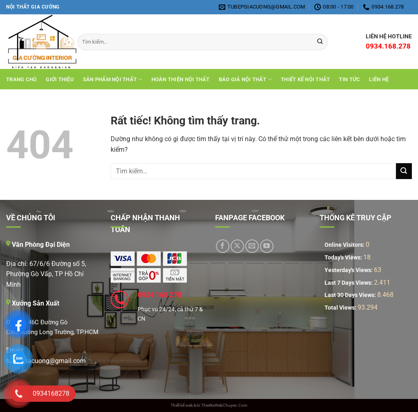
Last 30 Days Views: (351, 295)
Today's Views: (344, 257)
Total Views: (341, 307)
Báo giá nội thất (245, 79)
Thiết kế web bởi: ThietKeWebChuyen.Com (209, 405)
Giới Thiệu (60, 79)
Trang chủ (21, 79)
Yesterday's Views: (349, 270)
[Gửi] (404, 171)
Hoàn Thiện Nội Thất (180, 79)
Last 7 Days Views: (349, 282)
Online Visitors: (345, 244)
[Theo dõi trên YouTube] (266, 246)
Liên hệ (379, 79)
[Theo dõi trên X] (237, 246)
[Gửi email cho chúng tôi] (252, 246)
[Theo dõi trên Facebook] (222, 246)
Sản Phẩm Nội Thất (112, 79)
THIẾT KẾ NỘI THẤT (305, 79)
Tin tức (349, 79)
